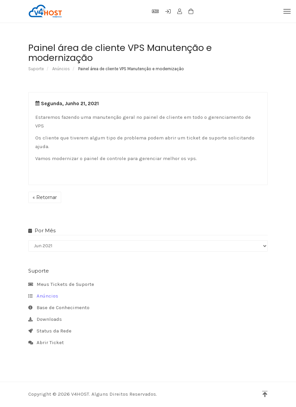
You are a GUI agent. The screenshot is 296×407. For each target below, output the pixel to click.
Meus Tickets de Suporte (61, 285)
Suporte (36, 68)
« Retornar (45, 197)
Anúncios (61, 68)
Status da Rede (50, 331)
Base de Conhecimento (58, 308)
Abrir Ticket (46, 343)
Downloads (45, 319)
